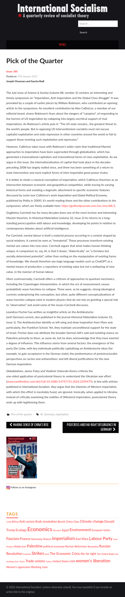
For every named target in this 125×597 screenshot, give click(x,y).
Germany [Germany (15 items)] (36, 539)
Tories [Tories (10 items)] (22, 561)
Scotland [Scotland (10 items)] (27, 554)
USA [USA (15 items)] (72, 561)
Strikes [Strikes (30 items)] (38, 553)
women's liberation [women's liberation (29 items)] (93, 560)
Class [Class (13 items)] (76, 521)
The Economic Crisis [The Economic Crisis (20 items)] (65, 553)
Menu (62, 45)
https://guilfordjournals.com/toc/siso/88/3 (88, 205)
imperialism (62, 414)
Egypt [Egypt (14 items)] (65, 530)
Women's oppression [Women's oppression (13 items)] (18, 567)
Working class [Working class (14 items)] (39, 567)
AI (41, 414)
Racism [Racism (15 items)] (69, 546)
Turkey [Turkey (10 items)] (49, 561)
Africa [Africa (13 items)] (15, 521)
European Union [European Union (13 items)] (101, 530)
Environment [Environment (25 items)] (80, 529)
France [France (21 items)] (25, 539)
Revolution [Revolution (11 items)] (93, 546)
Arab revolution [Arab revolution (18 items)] (46, 521)
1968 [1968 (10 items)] (8, 521)
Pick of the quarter (21, 414)
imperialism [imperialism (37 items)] (63, 538)
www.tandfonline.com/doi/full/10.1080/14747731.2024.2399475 (49, 381)
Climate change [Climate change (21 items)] (92, 521)
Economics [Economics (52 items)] (39, 529)
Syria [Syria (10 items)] (47, 554)
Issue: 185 (12, 71)
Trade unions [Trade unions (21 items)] (35, 561)
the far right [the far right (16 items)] (88, 554)
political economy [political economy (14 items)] (54, 546)
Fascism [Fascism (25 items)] (12, 538)
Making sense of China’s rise (29, 425)
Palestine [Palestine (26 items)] (35, 545)
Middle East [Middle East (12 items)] (20, 546)
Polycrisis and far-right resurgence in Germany (91, 427)
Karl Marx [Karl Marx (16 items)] (82, 539)
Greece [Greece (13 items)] (47, 539)
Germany (49, 414)
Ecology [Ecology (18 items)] (21, 530)
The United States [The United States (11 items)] (106, 553)
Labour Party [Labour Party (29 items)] (101, 538)
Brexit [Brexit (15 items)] (61, 521)
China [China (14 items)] (69, 521)
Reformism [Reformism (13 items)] (81, 546)
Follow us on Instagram (21, 487)
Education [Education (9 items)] (57, 530)
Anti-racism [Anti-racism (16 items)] (26, 521)
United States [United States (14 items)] (60, 561)
